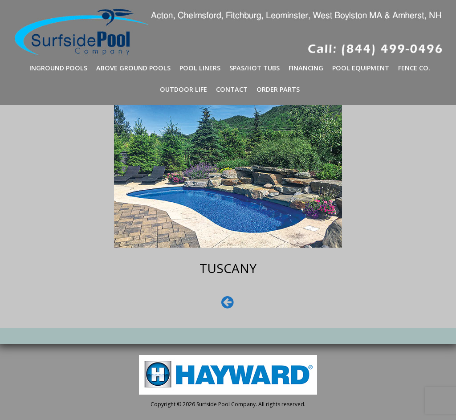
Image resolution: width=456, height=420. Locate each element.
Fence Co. (414, 68)
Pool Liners (199, 68)
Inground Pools (58, 68)
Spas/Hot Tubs (254, 68)
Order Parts (278, 89)
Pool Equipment (360, 68)
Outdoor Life (183, 89)
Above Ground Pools (133, 68)
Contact (232, 89)
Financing (306, 68)
